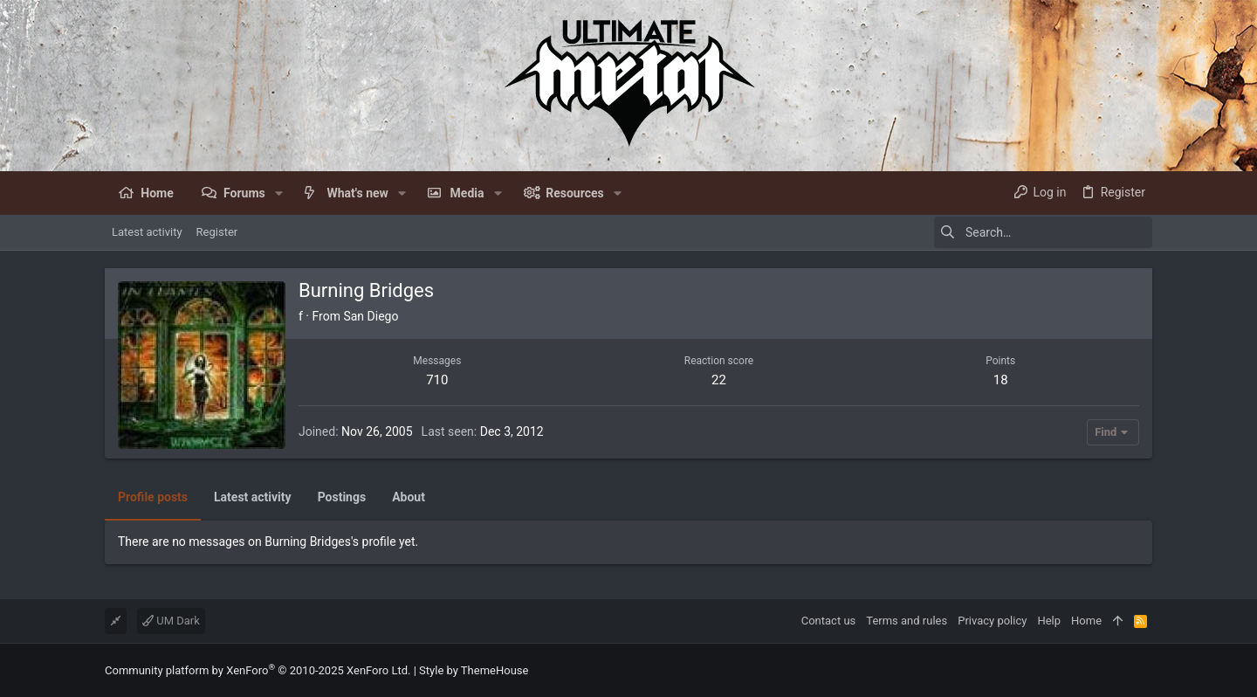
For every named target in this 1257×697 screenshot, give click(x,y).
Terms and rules (906, 620)
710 (437, 380)
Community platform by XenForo (257, 670)
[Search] (1043, 232)
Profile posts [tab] (153, 497)
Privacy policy (992, 620)
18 (1000, 380)
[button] (279, 193)
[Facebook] (1144, 670)
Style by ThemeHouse (473, 670)
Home (1086, 620)
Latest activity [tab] (253, 497)
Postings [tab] (342, 497)
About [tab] (408, 497)
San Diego (370, 316)
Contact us (828, 620)
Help (1049, 620)
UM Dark (171, 620)
